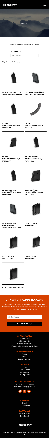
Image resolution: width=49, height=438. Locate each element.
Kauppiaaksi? (24, 416)
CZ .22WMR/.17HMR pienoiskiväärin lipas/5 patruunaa (34, 192)
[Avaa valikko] (44, 5)
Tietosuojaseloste (24, 359)
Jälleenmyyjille (24, 341)
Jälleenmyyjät (24, 338)
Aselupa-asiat (24, 370)
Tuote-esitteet (24, 405)
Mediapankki (24, 372)
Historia (24, 357)
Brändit (24, 403)
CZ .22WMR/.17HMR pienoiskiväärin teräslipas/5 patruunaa (11, 225)
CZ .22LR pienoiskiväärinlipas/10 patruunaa (11, 126)
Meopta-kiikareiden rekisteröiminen (24, 346)
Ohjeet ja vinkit (24, 375)
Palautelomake (24, 413)
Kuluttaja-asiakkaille (24, 344)
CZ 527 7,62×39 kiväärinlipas (13, 288)
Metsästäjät (19, 44)
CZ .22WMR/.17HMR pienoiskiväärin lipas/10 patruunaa (34, 159)
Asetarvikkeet (28, 44)
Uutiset (24, 367)
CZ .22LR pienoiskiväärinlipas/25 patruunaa (34, 126)
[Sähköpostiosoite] (24, 317)
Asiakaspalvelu (24, 336)
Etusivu (12, 44)
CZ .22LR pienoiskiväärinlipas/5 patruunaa (11, 159)
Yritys (24, 354)
